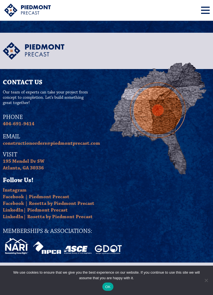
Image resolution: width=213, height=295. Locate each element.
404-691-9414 (18, 124)
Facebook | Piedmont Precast (36, 197)
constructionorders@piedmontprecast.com (51, 143)
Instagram (15, 190)
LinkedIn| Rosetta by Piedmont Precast (48, 217)
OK (107, 287)
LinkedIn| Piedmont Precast (35, 210)
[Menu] (205, 10)
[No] (206, 280)
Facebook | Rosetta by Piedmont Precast (48, 203)
